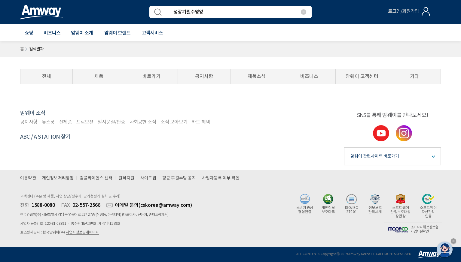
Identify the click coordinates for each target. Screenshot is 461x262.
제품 (98, 76)
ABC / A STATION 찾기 (45, 137)
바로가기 (151, 76)
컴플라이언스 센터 (96, 178)
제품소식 (257, 76)
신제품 (65, 122)
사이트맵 (148, 178)
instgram (404, 133)
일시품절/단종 (111, 122)
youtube (381, 133)
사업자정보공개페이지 (82, 232)
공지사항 (204, 76)
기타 (414, 76)
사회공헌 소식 (143, 122)
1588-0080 (43, 205)
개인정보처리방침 (58, 178)
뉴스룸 (48, 122)
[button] (29, 33)
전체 (46, 76)
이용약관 (28, 178)
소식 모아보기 (173, 122)
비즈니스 (52, 33)
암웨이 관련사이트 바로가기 (374, 156)
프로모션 (84, 122)
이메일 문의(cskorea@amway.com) (153, 205)
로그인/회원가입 (403, 11)
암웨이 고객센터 (362, 76)
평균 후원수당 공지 (179, 178)
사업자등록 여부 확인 (221, 178)
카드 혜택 (201, 122)
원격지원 (126, 178)
